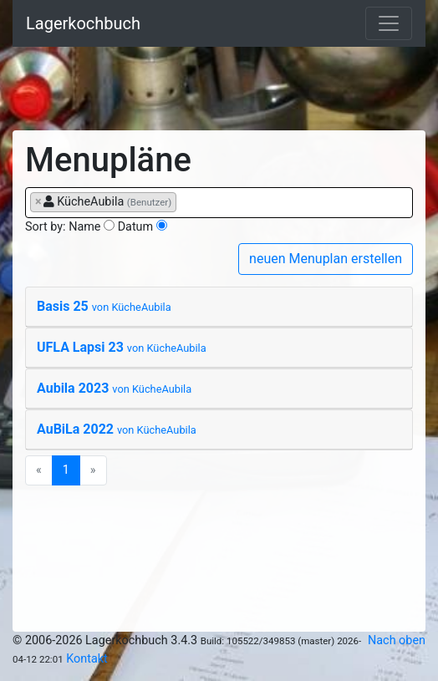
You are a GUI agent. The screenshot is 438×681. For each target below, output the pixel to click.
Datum (136, 227)
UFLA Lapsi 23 (121, 347)
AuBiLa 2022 (116, 429)
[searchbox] (185, 201)
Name (84, 227)
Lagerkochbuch (83, 23)
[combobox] (219, 202)
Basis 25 (104, 306)
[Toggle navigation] (388, 23)
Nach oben (396, 640)
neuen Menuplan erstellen (325, 259)
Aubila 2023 (114, 388)
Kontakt (87, 659)
